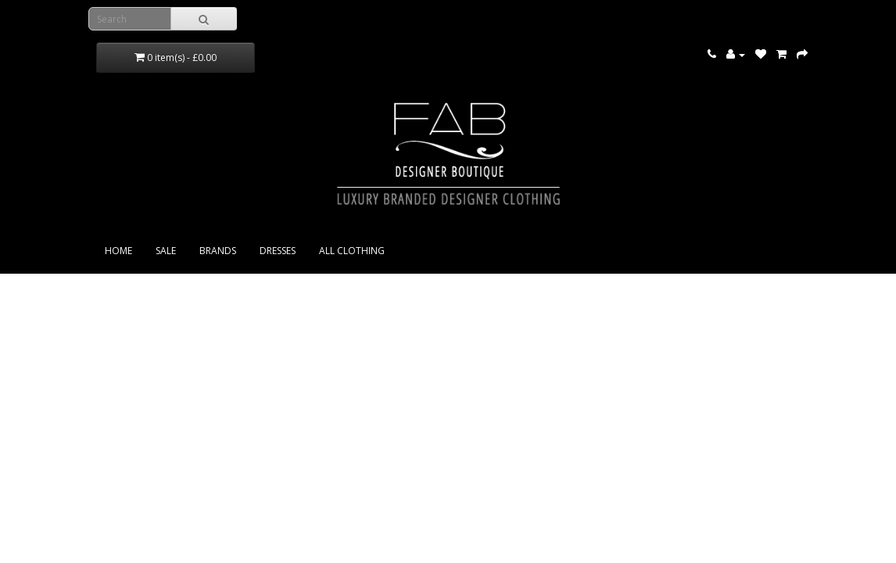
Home (118, 250)
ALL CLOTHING (352, 250)
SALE (166, 250)
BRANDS (217, 250)
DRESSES (278, 250)
